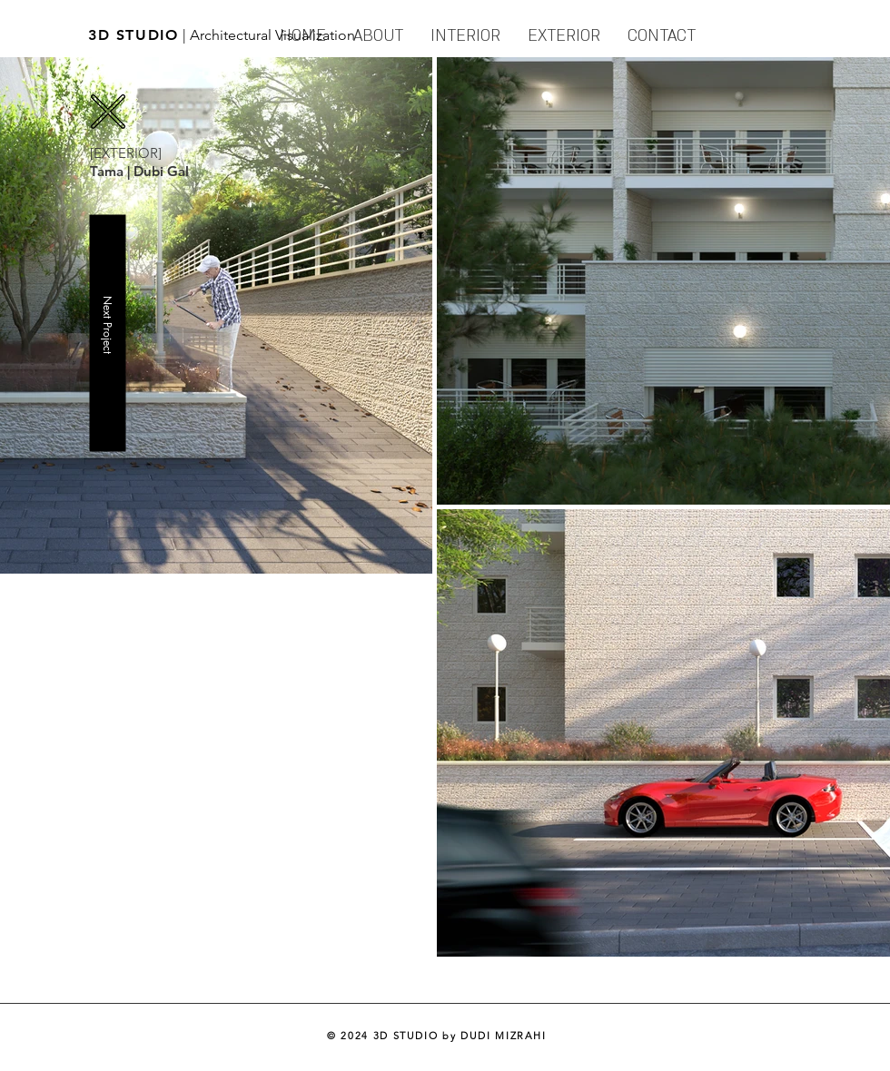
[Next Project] (107, 332)
